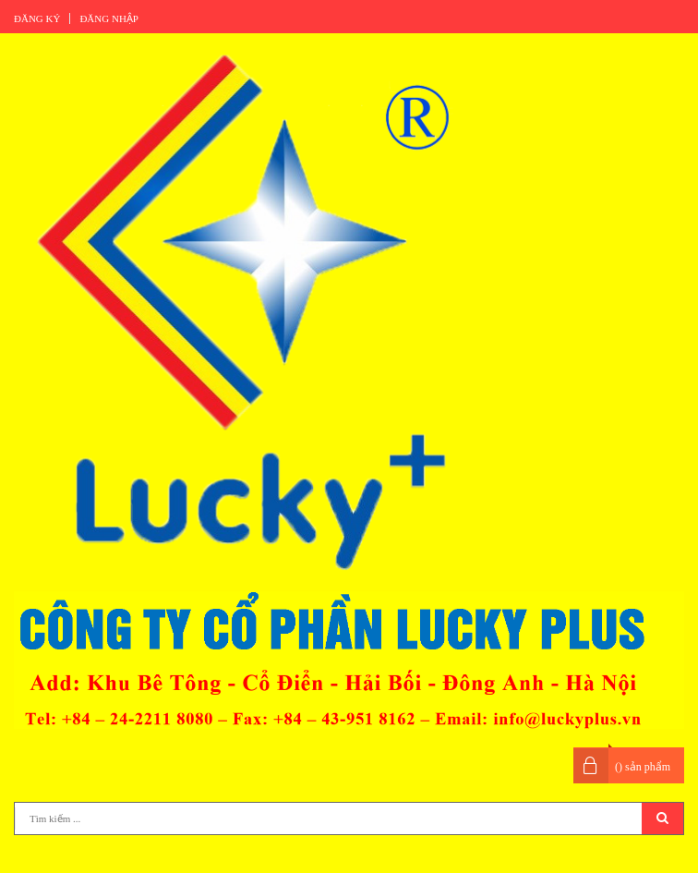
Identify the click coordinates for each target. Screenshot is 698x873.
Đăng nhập (108, 18)
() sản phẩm (642, 766)
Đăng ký (37, 18)
